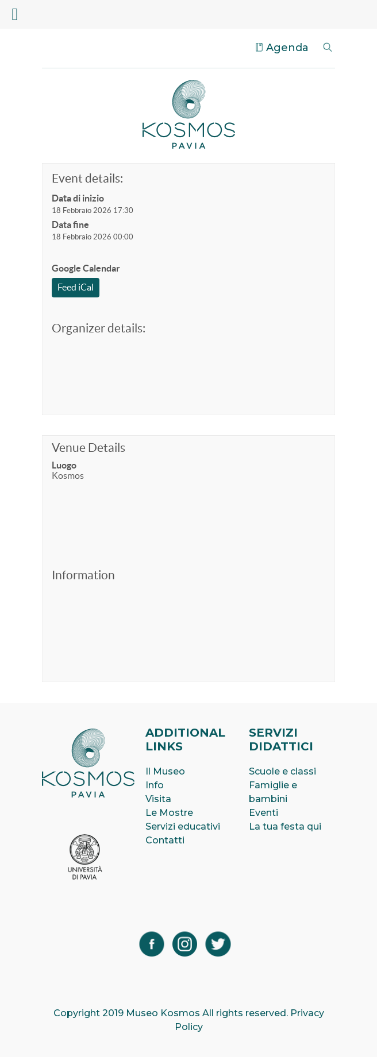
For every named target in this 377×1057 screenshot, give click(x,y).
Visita (158, 798)
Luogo (64, 465)
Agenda (287, 47)
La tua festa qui (285, 826)
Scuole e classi (282, 771)
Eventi (263, 812)
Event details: (87, 178)
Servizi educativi (182, 826)
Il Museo (165, 771)
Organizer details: (98, 328)
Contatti (164, 840)
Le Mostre (169, 812)
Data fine (70, 224)
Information (83, 575)
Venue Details (88, 447)
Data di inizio (78, 198)
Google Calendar (86, 268)
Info (154, 785)
